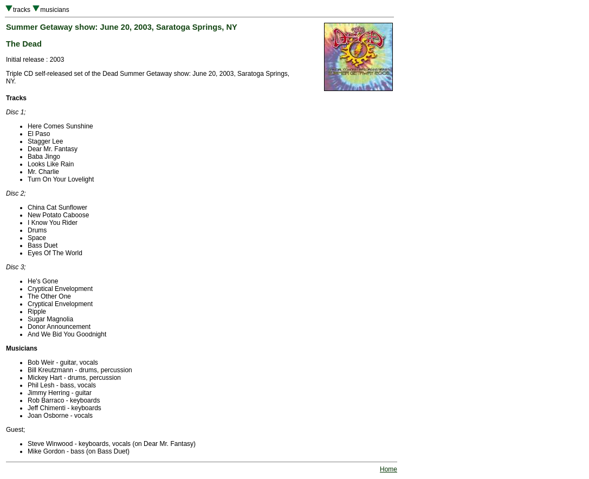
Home (388, 469)
